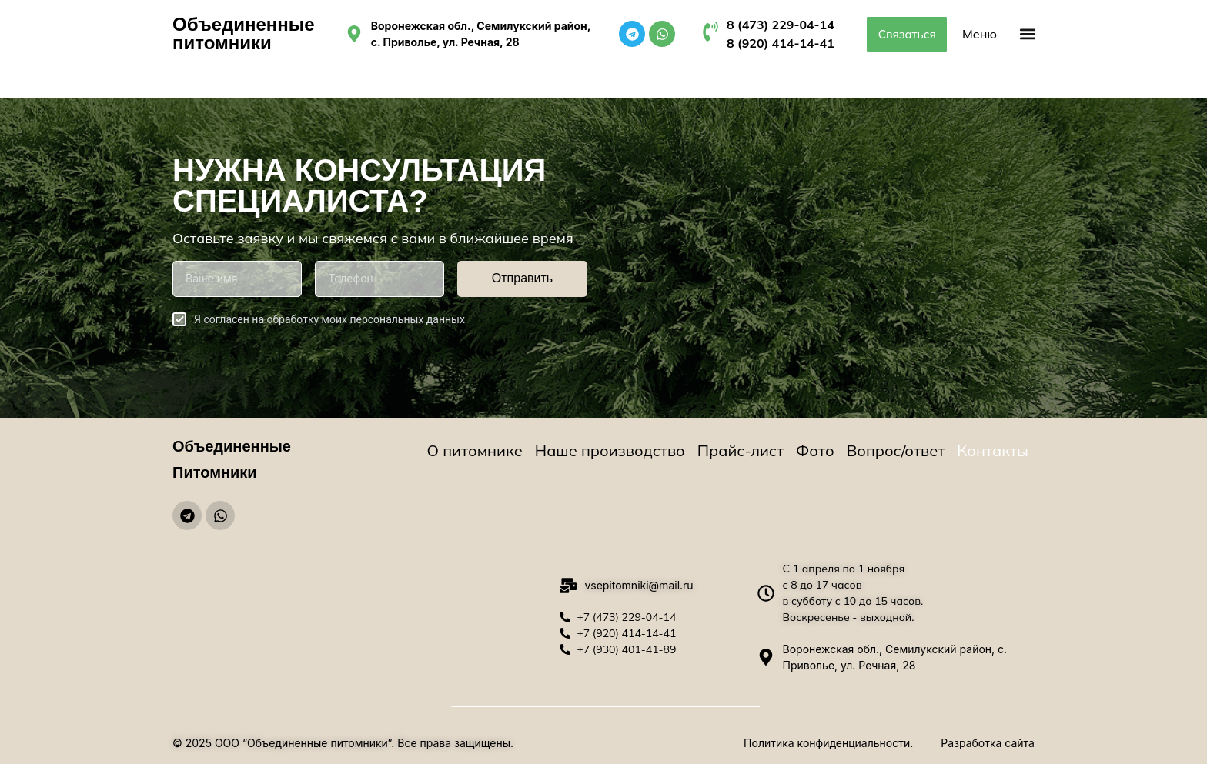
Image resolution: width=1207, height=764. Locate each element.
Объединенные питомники (243, 33)
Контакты (992, 450)
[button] (1027, 34)
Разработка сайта (988, 742)
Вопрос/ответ (896, 450)
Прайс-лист (740, 450)
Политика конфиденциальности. (828, 742)
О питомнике (475, 450)
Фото (815, 450)
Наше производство (610, 450)
